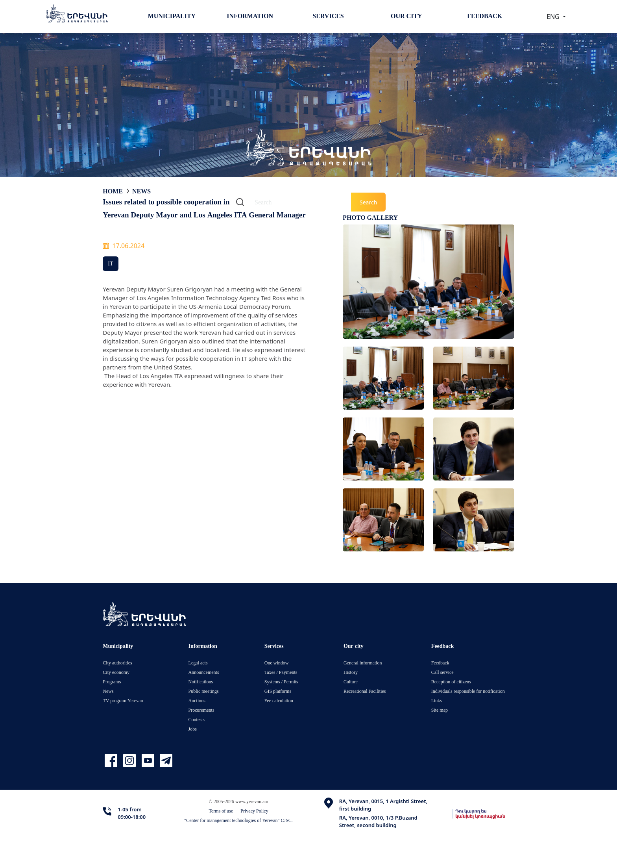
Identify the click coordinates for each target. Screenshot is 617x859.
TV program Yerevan (123, 700)
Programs (112, 681)
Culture (351, 681)
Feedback (484, 15)
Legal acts (198, 662)
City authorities (117, 662)
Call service (442, 672)
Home (113, 191)
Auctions (196, 700)
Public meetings (203, 691)
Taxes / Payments (280, 672)
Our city (406, 15)
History (351, 672)
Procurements (201, 710)
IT (110, 263)
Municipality (172, 15)
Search (368, 202)
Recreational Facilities (365, 691)
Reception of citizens (451, 681)
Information (250, 15)
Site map (439, 710)
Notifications (200, 681)
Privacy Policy (254, 810)
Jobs (192, 728)
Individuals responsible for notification (468, 691)
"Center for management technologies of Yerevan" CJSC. (238, 820)
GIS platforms (277, 691)
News (141, 191)
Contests (196, 719)
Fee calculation (278, 700)
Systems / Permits (281, 681)
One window (276, 662)
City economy (116, 672)
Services (328, 15)
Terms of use (221, 810)
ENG (554, 16)
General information (363, 662)
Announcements (203, 672)
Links (436, 700)
